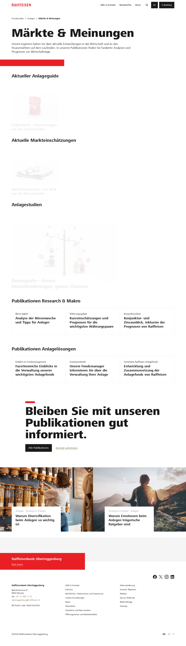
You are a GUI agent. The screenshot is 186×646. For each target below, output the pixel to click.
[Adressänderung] (127, 585)
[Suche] (146, 5)
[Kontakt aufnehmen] (67, 448)
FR (169, 634)
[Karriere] (69, 589)
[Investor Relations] (128, 589)
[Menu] (154, 5)
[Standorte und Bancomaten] (78, 610)
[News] (67, 602)
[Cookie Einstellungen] (74, 598)
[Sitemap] (123, 606)
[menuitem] (108, 5)
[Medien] (123, 593)
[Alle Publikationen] (38, 448)
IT (173, 634)
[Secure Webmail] (127, 598)
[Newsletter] (70, 606)
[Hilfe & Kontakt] (72, 585)
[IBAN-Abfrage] (126, 602)
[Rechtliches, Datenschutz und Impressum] (84, 593)
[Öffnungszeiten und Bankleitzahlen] (81, 614)
